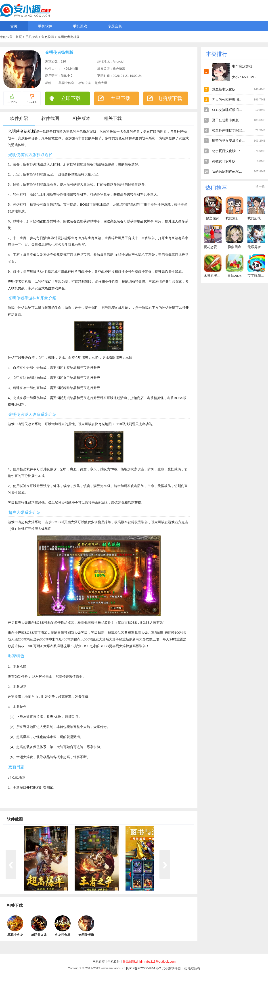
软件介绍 (19, 118)
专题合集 (115, 26)
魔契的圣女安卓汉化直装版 (232, 140)
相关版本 (81, 118)
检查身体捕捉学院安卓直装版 (233, 130)
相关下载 (113, 118)
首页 (13, 26)
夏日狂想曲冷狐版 (225, 120)
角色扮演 (48, 37)
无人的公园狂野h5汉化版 (230, 99)
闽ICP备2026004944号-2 (143, 968)
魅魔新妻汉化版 (223, 89)
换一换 (260, 186)
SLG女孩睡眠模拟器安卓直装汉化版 (239, 110)
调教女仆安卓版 (223, 161)
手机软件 (45, 26)
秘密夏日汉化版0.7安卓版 (231, 151)
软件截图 (50, 118)
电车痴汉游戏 (242, 66)
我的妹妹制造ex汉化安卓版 (232, 171)
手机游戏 (80, 26)
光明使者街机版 (69, 37)
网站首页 (98, 961)
